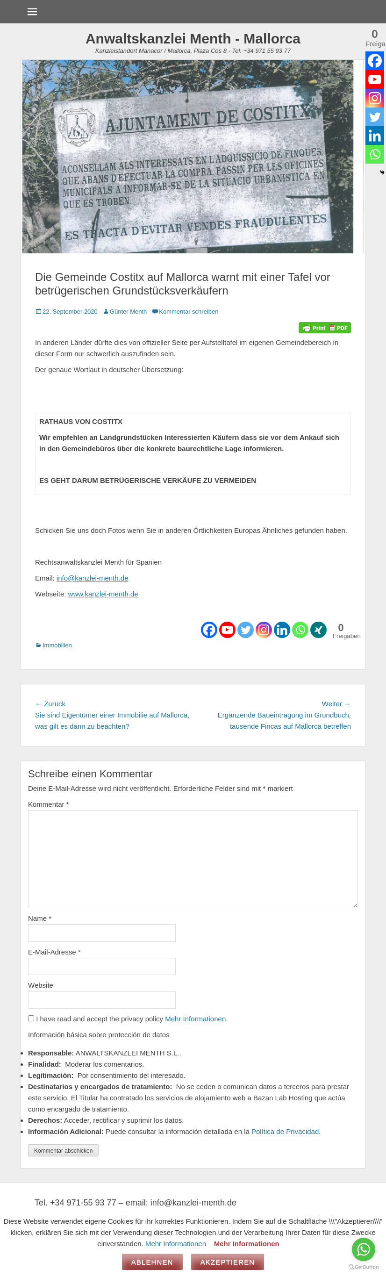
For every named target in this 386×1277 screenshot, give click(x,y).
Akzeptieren (227, 1262)
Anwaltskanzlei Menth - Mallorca (193, 38)
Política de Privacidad (285, 1131)
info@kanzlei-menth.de (93, 578)
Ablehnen (152, 1262)
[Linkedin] (282, 630)
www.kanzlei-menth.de (103, 594)
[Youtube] (227, 630)
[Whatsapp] (300, 630)
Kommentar (48, 804)
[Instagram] (264, 630)
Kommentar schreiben (188, 311)
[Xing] (318, 630)
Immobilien (57, 645)
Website (40, 985)
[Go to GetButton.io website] (364, 1267)
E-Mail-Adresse (54, 952)
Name (39, 918)
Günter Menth (128, 311)
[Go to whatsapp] (363, 1249)
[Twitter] (245, 630)
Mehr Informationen (195, 1019)
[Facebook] (209, 630)
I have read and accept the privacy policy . (128, 1019)
